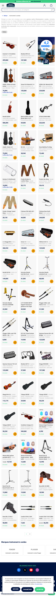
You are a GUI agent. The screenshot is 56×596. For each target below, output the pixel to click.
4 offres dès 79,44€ (7, 155)
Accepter (43, 589)
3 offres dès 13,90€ (7, 187)
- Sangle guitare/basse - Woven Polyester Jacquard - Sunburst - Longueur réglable (46, 183)
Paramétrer (27, 589)
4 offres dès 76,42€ (7, 93)
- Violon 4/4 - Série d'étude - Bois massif (10, 274)
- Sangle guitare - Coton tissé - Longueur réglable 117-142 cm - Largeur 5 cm (45, 490)
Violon (4, 32)
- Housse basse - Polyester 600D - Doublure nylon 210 (27, 396)
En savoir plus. (39, 584)
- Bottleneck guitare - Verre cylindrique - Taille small (9, 181)
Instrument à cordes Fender (12, 553)
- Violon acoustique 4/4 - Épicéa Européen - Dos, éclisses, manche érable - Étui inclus (27, 429)
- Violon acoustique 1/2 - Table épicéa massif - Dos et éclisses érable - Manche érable (45, 246)
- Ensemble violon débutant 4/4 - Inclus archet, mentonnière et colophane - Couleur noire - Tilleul (10, 151)
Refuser (13, 589)
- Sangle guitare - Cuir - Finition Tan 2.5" (28, 183)
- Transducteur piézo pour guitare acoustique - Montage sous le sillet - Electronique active (27, 58)
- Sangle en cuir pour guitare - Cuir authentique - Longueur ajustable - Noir (9, 521)
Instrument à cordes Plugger (34, 553)
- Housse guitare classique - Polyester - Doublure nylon (46, 396)
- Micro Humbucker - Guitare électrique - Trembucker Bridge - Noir (9, 368)
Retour (5, 15)
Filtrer (51, 593)
